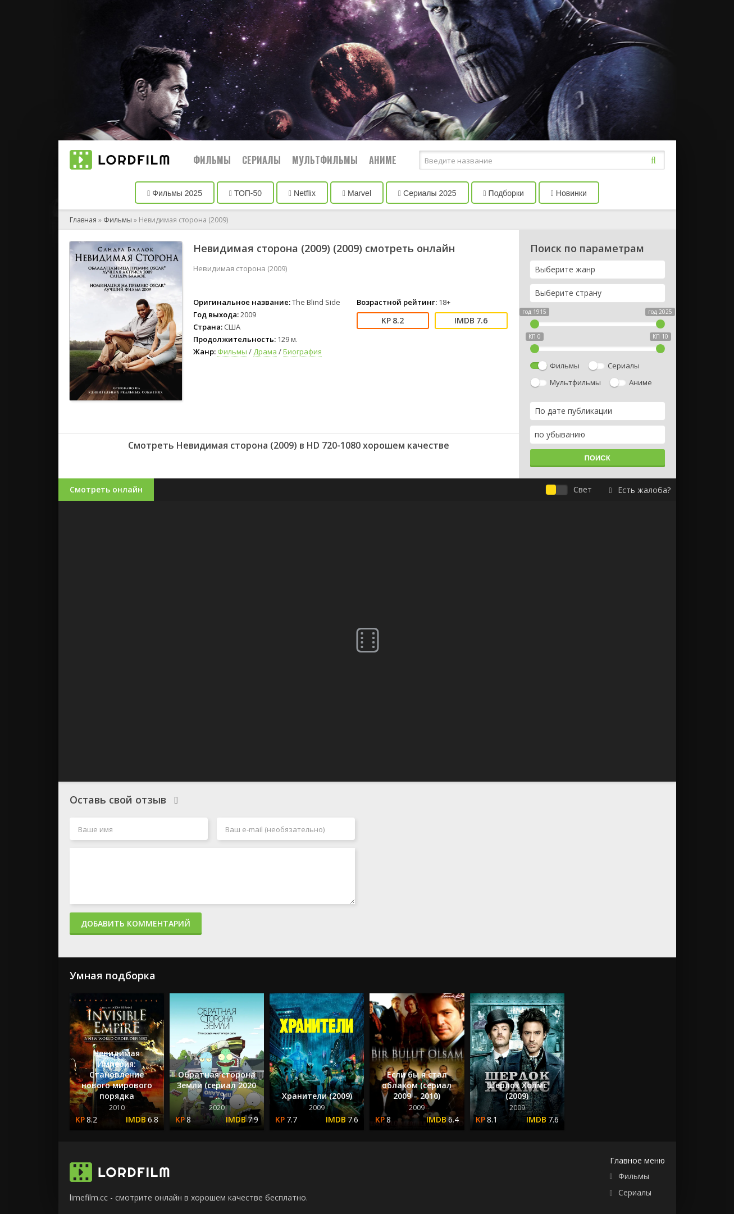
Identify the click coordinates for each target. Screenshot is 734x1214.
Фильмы (212, 160)
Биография (302, 351)
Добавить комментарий (135, 923)
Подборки (504, 193)
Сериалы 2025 (427, 193)
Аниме (382, 160)
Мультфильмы (325, 160)
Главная (83, 220)
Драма (265, 351)
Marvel (357, 193)
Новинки (569, 193)
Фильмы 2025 (174, 193)
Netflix (302, 193)
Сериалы (261, 160)
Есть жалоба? (639, 490)
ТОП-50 (245, 193)
